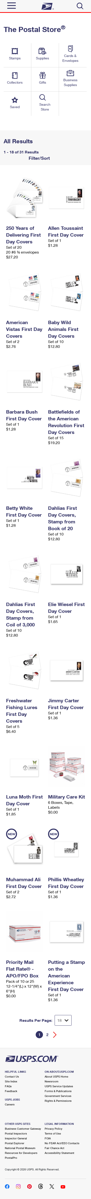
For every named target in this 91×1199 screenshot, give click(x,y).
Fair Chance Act (54, 1148)
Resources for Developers (21, 1152)
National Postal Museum (20, 1148)
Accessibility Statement (59, 1152)
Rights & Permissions (58, 1100)
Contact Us (12, 1076)
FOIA (48, 1138)
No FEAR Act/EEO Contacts (62, 1143)
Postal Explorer (14, 1143)
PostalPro (11, 1157)
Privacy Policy (53, 1128)
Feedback (11, 1091)
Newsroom (51, 1081)
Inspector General (16, 1138)
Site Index (11, 1081)
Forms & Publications (58, 1091)
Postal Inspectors (16, 1133)
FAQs (8, 1086)
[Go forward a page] (55, 1035)
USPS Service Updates (59, 1086)
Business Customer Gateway (23, 1128)
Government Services (58, 1095)
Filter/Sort (38, 158)
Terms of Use (53, 1133)
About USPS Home (56, 1076)
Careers (10, 1104)
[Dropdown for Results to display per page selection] (63, 1020)
